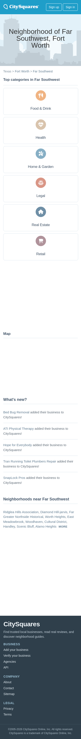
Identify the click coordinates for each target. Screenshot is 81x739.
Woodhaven (34, 521)
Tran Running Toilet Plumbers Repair (29, 461)
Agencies (9, 661)
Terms (7, 714)
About (7, 682)
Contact (8, 688)
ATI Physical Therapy (18, 428)
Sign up (54, 7)
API (5, 667)
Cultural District (55, 521)
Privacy (8, 708)
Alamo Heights (46, 526)
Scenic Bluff (25, 526)
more (63, 526)
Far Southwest (43, 71)
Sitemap (8, 694)
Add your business (15, 650)
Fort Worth (22, 71)
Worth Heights (55, 517)
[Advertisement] (35, 295)
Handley (9, 526)
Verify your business (16, 655)
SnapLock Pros (14, 478)
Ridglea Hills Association (20, 512)
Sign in (70, 7)
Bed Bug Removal (16, 412)
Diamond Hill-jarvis (53, 512)
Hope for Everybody (17, 445)
